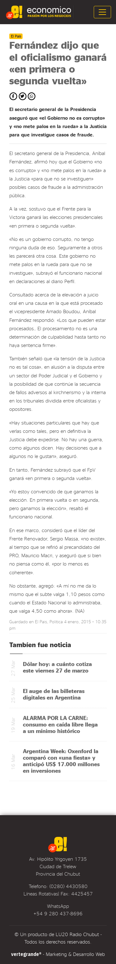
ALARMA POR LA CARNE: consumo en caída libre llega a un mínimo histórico (60, 724)
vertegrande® (26, 954)
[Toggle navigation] (102, 12)
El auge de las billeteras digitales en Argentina (53, 694)
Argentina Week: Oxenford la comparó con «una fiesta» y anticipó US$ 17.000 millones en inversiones (61, 760)
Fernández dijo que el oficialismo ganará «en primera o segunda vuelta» (58, 62)
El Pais (41, 621)
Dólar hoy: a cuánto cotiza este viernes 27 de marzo (57, 667)
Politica (56, 621)
